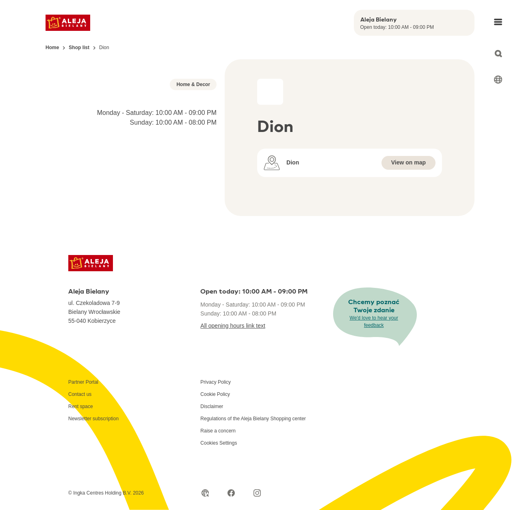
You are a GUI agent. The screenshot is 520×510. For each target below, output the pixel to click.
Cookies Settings (218, 505)
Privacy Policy (215, 444)
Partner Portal (83, 444)
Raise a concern (218, 493)
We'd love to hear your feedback (374, 383)
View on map (408, 162)
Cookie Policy (215, 456)
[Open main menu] (498, 22)
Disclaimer (211, 468)
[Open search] (498, 53)
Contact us (79, 456)
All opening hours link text (232, 388)
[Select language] (498, 79)
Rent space (80, 468)
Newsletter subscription (93, 481)
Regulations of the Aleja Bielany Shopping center (253, 481)
